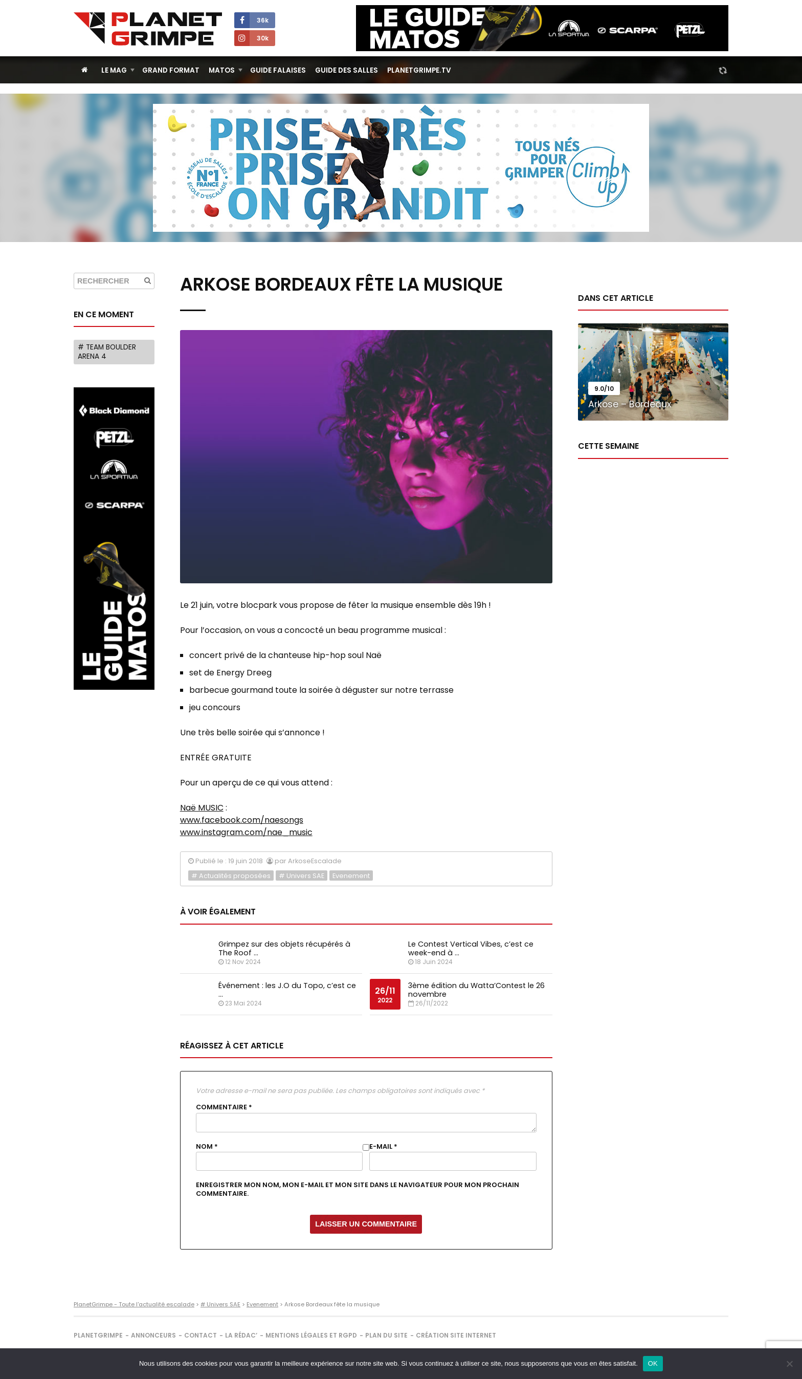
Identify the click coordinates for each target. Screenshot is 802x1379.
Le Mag (114, 70)
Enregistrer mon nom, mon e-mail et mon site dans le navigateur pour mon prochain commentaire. (357, 1189)
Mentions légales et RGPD (311, 1335)
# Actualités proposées (231, 875)
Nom (207, 1147)
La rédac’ (241, 1335)
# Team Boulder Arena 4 (107, 351)
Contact (200, 1335)
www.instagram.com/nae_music (246, 832)
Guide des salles (346, 70)
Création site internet (456, 1335)
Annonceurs (153, 1335)
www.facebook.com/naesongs (241, 820)
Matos (222, 70)
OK (653, 1363)
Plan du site (386, 1335)
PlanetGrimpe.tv (419, 70)
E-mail (383, 1147)
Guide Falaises (278, 70)
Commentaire (224, 1107)
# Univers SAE (301, 875)
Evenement (351, 875)
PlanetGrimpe (98, 1335)
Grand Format (170, 70)
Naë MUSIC (202, 808)
